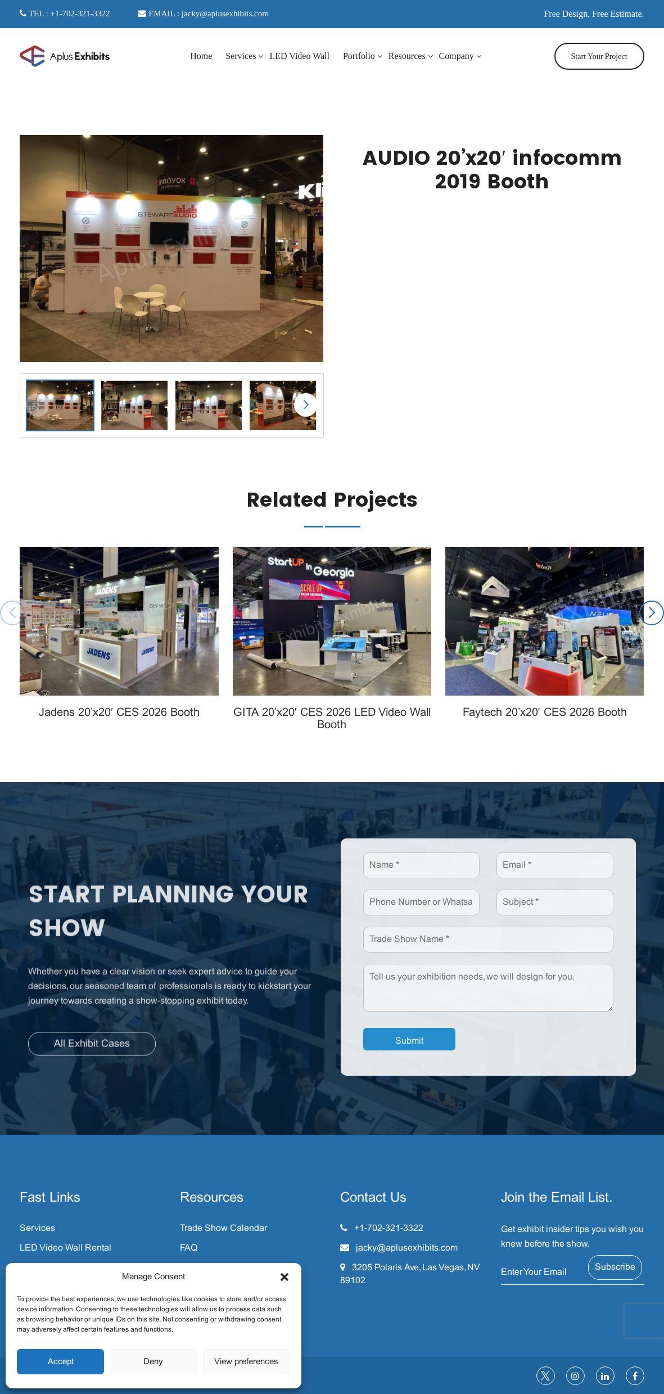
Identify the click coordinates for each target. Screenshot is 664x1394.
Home (201, 56)
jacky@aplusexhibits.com (407, 1248)
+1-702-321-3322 (388, 1228)
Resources (407, 56)
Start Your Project (599, 56)
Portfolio (359, 56)
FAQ (188, 1248)
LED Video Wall (299, 56)
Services (240, 56)
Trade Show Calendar (223, 1228)
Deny (153, 1362)
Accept (61, 1362)
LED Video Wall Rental (65, 1248)
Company (456, 56)
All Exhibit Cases (92, 1050)
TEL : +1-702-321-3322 (65, 13)
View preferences (246, 1362)
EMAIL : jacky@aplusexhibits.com (203, 13)
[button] (284, 1277)
